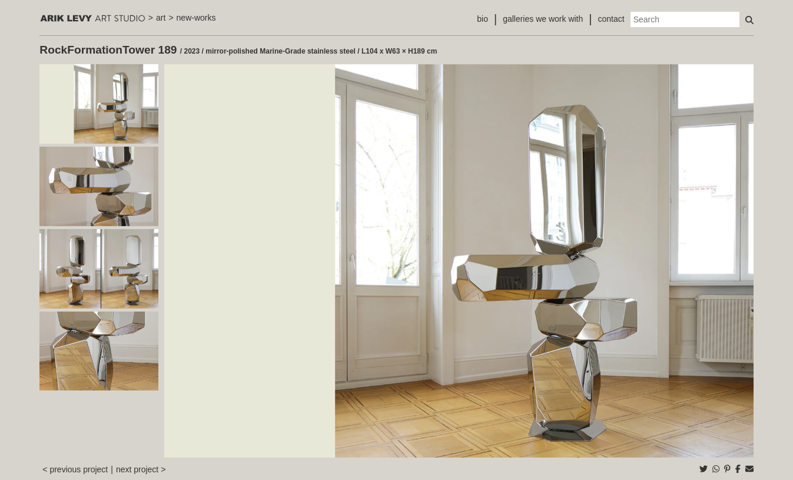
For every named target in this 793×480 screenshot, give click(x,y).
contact (611, 19)
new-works (196, 17)
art (160, 17)
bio (482, 19)
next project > (140, 469)
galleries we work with (543, 19)
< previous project (75, 469)
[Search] (685, 19)
